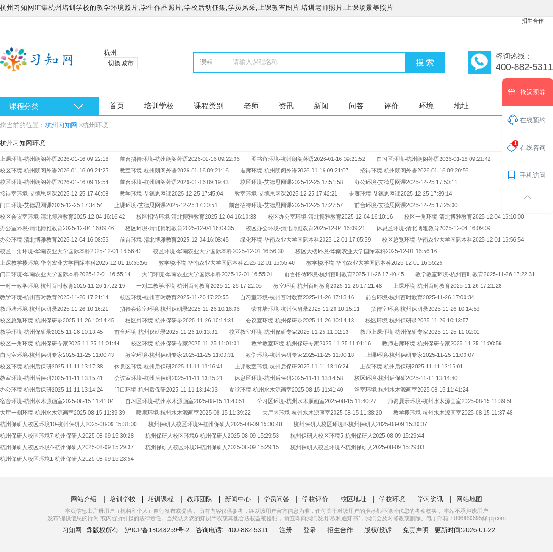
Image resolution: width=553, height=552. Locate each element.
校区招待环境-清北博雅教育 (170, 217)
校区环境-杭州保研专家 (159, 343)
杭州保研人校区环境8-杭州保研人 (335, 424)
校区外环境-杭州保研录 (153, 320)
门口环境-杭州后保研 (140, 389)
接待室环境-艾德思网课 (28, 193)
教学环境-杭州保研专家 (274, 355)
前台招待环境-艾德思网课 (260, 205)
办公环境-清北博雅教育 (28, 240)
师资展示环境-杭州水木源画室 (424, 401)
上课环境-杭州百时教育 (421, 286)
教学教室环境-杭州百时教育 (449, 274)
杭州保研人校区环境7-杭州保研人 (41, 436)
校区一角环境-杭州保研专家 (34, 343)
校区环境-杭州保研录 (391, 320)
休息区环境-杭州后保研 (142, 366)
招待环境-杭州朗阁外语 (388, 170)
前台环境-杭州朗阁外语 (148, 182)
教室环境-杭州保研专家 (153, 355)
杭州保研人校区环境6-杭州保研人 (186, 436)
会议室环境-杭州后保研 (142, 378)
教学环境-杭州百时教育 (28, 297)
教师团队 (199, 499)
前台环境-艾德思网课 (380, 205)
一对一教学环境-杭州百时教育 (37, 286)
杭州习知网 (61, 125)
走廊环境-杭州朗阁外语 (268, 170)
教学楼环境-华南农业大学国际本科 (201, 263)
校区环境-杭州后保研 (26, 366)
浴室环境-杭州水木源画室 (385, 389)
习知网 (72, 530)
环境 (426, 106)
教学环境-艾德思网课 (145, 193)
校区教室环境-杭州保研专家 (263, 332)
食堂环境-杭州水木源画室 (260, 389)
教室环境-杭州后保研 (26, 378)
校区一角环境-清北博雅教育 (438, 217)
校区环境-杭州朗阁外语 (28, 170)
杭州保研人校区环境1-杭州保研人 (41, 459)
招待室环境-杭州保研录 (399, 309)
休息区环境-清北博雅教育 (408, 228)
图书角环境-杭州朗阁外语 (282, 159)
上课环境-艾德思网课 (140, 205)
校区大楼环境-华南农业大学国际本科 (340, 251)
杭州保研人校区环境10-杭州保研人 (42, 424)
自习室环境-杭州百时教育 (271, 297)
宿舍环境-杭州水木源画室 (31, 401)
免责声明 (416, 530)
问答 (356, 106)
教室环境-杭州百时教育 (301, 286)
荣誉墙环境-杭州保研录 (279, 309)
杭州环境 (95, 125)
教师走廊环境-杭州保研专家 (416, 343)
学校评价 (315, 499)
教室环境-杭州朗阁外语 (148, 170)
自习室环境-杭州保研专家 (31, 355)
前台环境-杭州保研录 (140, 332)
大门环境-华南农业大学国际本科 (181, 274)
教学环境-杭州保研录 (26, 332)
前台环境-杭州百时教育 (394, 297)
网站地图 (469, 499)
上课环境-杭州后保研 (386, 366)
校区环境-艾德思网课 (266, 182)
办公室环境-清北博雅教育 (31, 228)
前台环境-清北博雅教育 (148, 240)
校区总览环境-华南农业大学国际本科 (427, 240)
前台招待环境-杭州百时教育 (318, 274)
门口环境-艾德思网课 (26, 205)
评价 (391, 106)
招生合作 (533, 21)
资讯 (286, 106)
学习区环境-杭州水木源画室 (291, 401)
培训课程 (161, 499)
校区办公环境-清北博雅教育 (280, 228)
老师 (251, 106)
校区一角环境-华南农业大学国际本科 (45, 251)
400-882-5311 (249, 530)
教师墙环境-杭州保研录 (28, 309)
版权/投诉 (378, 530)
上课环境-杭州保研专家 (394, 355)
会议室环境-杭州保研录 (274, 320)
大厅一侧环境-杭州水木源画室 (37, 413)
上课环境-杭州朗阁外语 (28, 159)
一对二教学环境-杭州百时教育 (173, 286)
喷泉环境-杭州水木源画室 (167, 413)
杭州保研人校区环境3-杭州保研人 (186, 447)
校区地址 (353, 499)
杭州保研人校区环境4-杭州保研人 (41, 447)
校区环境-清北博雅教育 (153, 228)
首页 (116, 106)
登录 (309, 530)
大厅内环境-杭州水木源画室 (296, 413)
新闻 (321, 106)
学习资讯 (430, 499)
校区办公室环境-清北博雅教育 (304, 217)
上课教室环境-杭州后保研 (266, 366)
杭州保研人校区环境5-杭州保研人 (331, 436)
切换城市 (121, 63)
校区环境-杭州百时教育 (148, 297)
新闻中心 (238, 499)
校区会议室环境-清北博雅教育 (37, 217)
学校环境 (392, 499)
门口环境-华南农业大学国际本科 (39, 274)
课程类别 (209, 106)
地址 (461, 106)
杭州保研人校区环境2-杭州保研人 (331, 447)
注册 (285, 530)
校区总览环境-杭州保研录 (31, 320)
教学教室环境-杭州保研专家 (285, 343)
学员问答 (276, 499)
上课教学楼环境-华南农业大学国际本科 (48, 263)
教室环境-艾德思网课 (260, 193)
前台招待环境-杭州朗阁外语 (154, 159)
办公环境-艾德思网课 (380, 182)
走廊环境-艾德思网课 (374, 193)
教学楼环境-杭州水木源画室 (427, 413)
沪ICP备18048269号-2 (157, 530)
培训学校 (159, 106)
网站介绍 (84, 499)
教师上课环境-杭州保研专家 (394, 332)
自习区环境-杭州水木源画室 (159, 401)
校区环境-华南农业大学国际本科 (192, 251)
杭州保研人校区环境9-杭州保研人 (189, 424)
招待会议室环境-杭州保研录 (154, 309)
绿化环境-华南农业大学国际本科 (279, 240)
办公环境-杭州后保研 (26, 389)
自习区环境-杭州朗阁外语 (408, 159)
